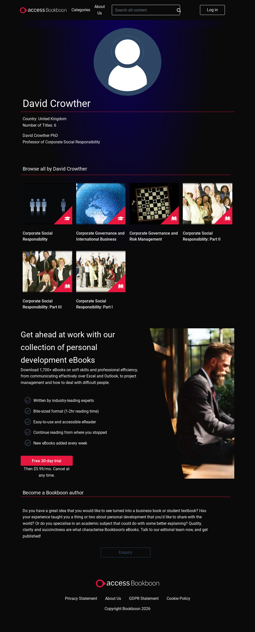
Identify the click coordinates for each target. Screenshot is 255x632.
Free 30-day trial (46, 460)
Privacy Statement (81, 598)
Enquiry (125, 552)
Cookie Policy (178, 598)
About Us (99, 9)
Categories (80, 9)
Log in (212, 9)
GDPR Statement (144, 598)
